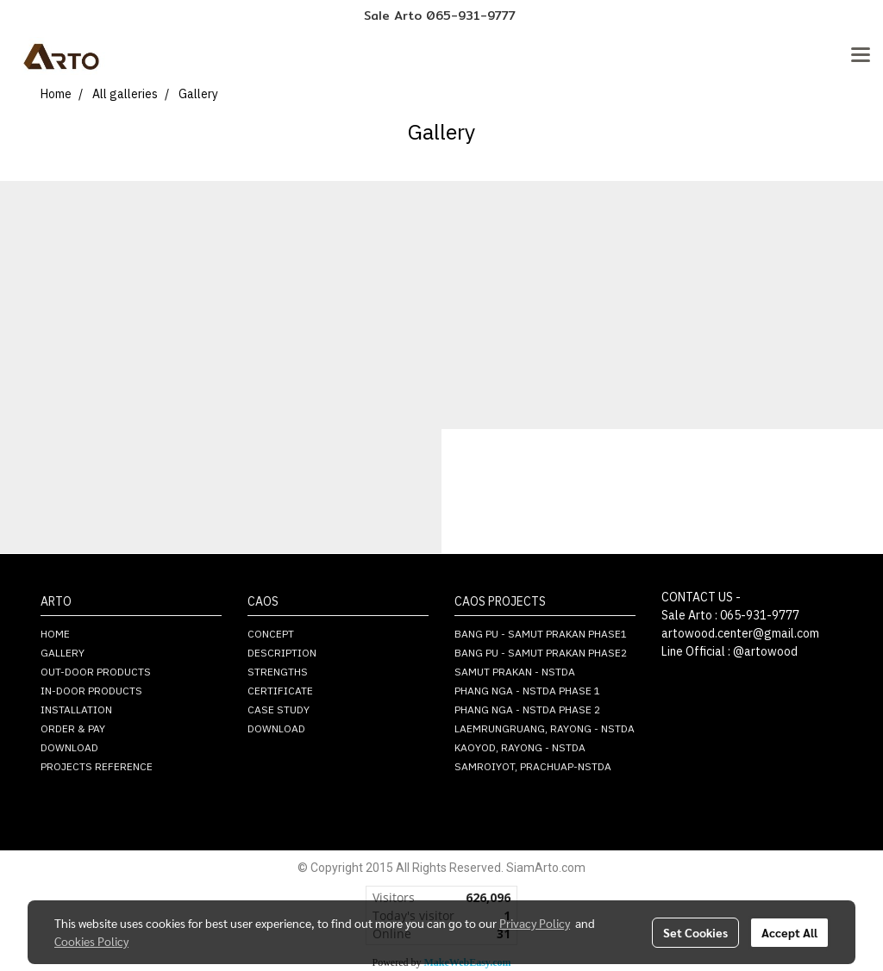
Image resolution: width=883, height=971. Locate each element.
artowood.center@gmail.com (740, 634)
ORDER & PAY (73, 729)
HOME (55, 634)
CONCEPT (270, 634)
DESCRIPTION (281, 653)
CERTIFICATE (280, 691)
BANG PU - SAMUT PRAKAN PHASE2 (540, 653)
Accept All (789, 932)
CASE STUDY (278, 710)
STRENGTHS (277, 672)
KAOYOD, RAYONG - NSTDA (520, 748)
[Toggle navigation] (861, 56)
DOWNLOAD (69, 748)
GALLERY (63, 653)
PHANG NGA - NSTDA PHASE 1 (527, 691)
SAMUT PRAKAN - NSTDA (514, 672)
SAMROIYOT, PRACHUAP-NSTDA (532, 767)
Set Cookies (695, 932)
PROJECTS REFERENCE (97, 767)
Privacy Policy (534, 923)
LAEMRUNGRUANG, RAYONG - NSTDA (544, 729)
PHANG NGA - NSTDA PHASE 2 (527, 710)
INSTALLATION (76, 710)
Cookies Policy (91, 941)
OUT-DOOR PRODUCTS (96, 672)
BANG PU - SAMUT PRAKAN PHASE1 (540, 634)
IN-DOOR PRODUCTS (91, 691)
